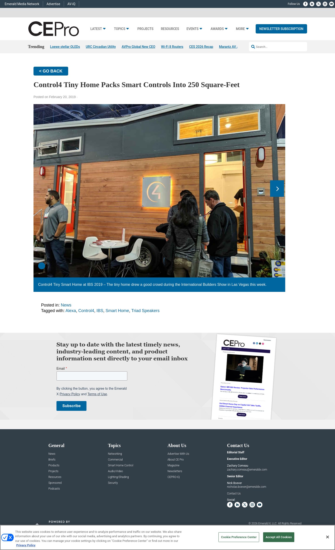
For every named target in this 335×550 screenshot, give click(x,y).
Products (53, 465)
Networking (115, 453)
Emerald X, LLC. (267, 523)
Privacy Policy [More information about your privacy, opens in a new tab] (25, 545)
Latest (96, 29)
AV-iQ (71, 4)
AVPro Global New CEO (138, 47)
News (66, 305)
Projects (145, 29)
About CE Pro (176, 459)
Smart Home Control (120, 465)
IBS (100, 310)
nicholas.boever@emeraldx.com (246, 487)
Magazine (173, 465)
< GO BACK (51, 71)
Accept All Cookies (279, 537)
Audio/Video (115, 471)
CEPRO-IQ (174, 477)
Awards (217, 29)
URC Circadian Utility (101, 47)
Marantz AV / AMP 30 (234, 47)
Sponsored (55, 482)
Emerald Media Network (22, 4)
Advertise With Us (178, 453)
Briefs (51, 459)
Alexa (71, 310)
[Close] (327, 537)
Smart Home (117, 310)
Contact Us (234, 493)
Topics (119, 29)
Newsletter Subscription (281, 29)
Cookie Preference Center (239, 537)
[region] (167, 537)
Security (113, 482)
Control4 (86, 310)
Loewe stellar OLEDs (65, 47)
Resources (170, 29)
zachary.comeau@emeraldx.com (247, 469)
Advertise (53, 4)
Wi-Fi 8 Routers (172, 47)
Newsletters (175, 471)
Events (193, 29)
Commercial (115, 459)
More (240, 29)
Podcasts (54, 488)
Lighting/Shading (118, 477)
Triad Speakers (145, 310)
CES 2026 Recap (201, 47)
